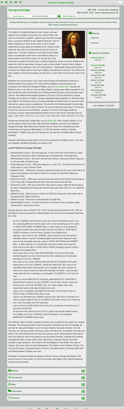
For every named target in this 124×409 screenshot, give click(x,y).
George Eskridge (98, 65)
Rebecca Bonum (98, 58)
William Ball (51, 121)
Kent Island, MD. (62, 87)
